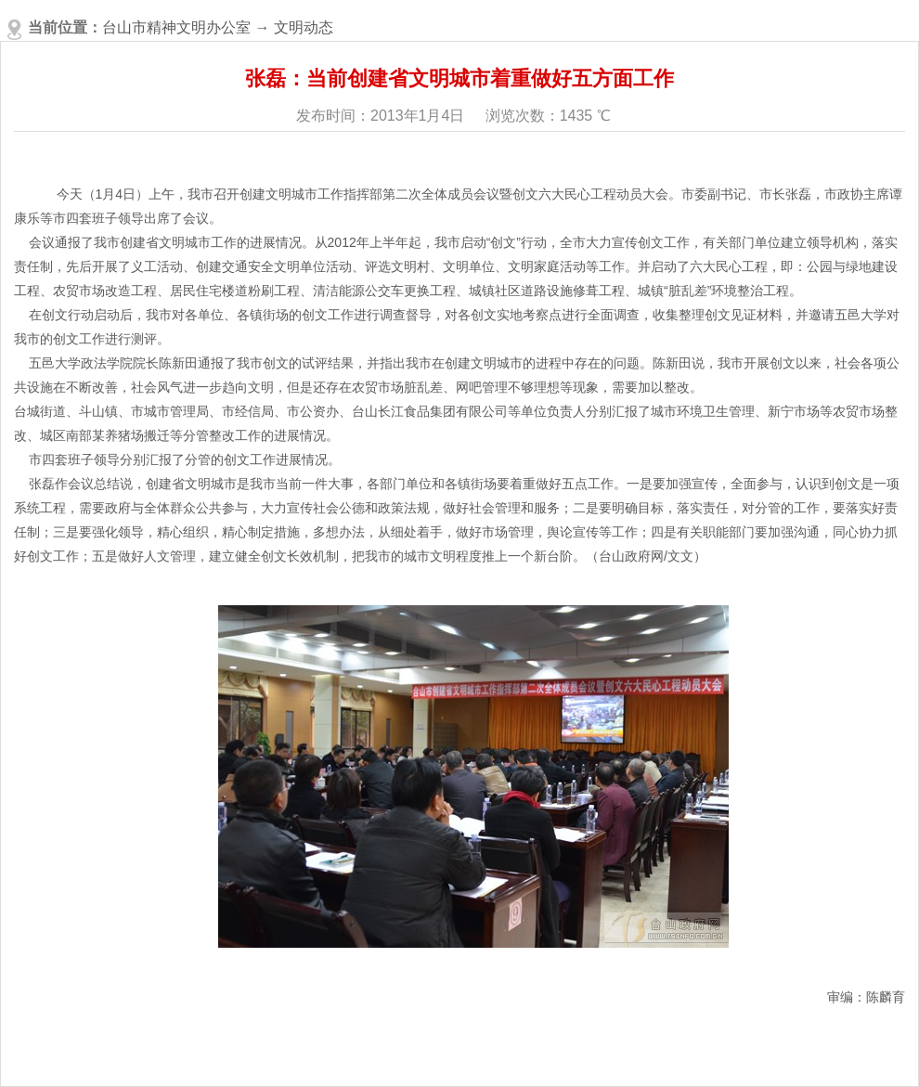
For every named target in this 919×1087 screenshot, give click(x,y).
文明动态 (303, 27)
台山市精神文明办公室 (176, 27)
